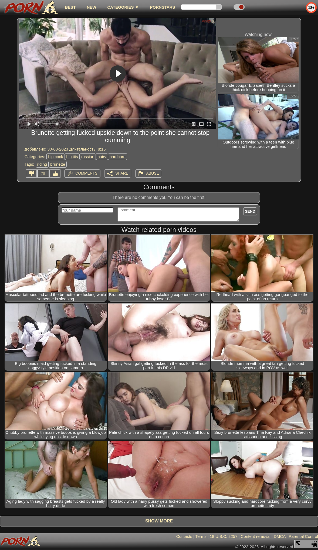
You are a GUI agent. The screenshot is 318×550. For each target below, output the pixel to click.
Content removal (255, 536)
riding (42, 164)
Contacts (184, 536)
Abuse (152, 173)
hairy (101, 156)
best (70, 7)
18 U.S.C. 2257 (224, 536)
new (91, 7)
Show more (159, 521)
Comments (86, 173)
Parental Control (303, 536)
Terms (201, 536)
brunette (57, 164)
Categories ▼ (123, 7)
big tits (72, 156)
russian (87, 156)
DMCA (279, 536)
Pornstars (162, 7)
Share (121, 173)
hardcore (118, 156)
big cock (55, 156)
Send (250, 211)
